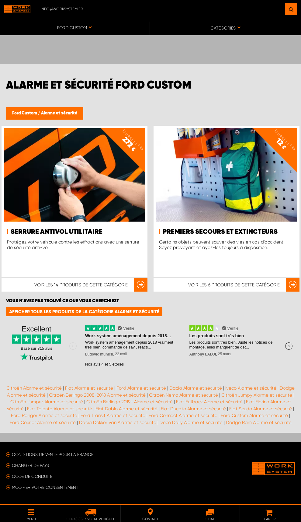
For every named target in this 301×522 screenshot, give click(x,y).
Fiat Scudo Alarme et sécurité (260, 409)
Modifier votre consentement (45, 487)
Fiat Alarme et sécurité (89, 388)
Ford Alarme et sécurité (141, 388)
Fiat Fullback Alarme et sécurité (209, 402)
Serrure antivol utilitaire (56, 232)
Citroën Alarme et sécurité (34, 388)
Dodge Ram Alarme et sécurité (259, 422)
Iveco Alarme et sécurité (250, 388)
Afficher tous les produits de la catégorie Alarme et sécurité (84, 311)
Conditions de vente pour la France (52, 454)
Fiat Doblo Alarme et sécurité (126, 409)
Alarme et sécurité (59, 113)
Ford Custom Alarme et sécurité (254, 415)
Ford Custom (25, 113)
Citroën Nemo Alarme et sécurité (183, 395)
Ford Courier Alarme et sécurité (43, 422)
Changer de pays (30, 465)
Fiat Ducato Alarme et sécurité (193, 409)
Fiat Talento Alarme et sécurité (59, 409)
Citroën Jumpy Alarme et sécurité (256, 395)
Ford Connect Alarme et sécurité (183, 415)
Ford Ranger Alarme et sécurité (44, 415)
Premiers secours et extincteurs (220, 232)
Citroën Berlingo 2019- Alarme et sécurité (129, 402)
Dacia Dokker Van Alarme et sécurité (117, 422)
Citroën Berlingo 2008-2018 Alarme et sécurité (97, 395)
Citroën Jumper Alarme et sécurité (46, 402)
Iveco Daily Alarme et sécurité (191, 422)
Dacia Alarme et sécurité (195, 388)
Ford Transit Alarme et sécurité (113, 415)
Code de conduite (32, 476)
